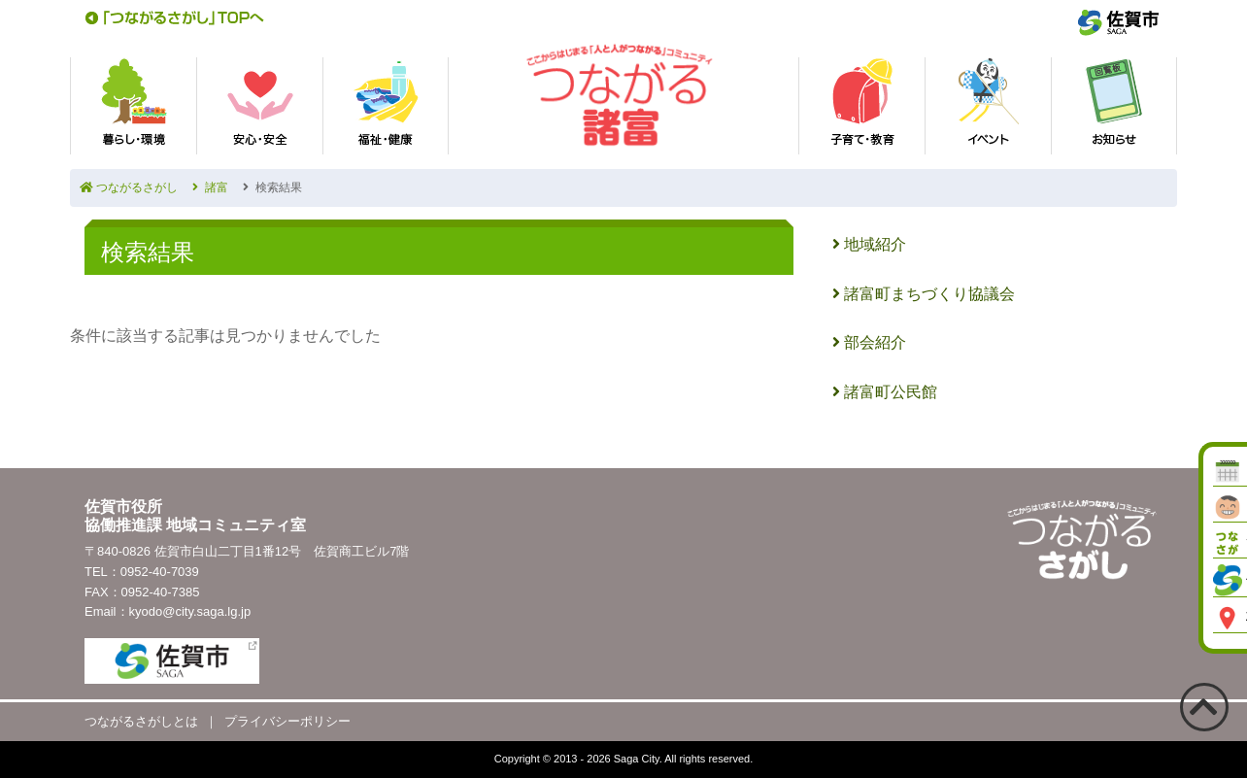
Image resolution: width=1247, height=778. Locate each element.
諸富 (210, 187)
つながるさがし (129, 187)
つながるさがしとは (141, 721)
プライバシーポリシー (287, 721)
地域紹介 (869, 244)
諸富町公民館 (884, 392)
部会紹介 (869, 342)
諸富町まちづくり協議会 (923, 294)
